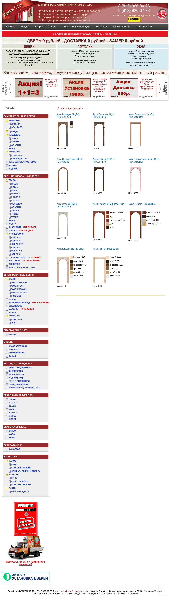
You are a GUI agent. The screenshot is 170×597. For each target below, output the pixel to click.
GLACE (12, 406)
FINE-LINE (16, 296)
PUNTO (12, 488)
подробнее (51, 96)
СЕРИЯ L (15, 247)
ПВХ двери (15, 135)
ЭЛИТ (14, 323)
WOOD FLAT (17, 286)
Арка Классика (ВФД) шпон (70, 249)
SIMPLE (12, 416)
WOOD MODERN (19, 282)
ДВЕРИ (29, 46)
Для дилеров (144, 26)
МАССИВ (21, 309)
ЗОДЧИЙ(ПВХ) (16, 377)
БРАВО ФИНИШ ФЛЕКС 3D (18, 395)
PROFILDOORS (16, 234)
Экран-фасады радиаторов (25, 387)
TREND (12, 399)
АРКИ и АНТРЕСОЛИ (19, 381)
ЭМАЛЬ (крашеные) (15, 330)
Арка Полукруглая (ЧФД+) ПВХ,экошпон (70, 160)
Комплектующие (21, 467)
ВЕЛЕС (12, 299)
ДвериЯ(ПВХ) (16, 371)
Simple (15, 210)
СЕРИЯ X (16, 240)
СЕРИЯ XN (16, 251)
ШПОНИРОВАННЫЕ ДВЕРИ (19, 275)
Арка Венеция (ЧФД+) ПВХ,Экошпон (68, 115)
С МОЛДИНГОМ (19, 158)
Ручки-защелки (20, 491)
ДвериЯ (13, 165)
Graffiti (16, 207)
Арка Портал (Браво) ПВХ (142, 204)
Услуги (24, 26)
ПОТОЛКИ (85, 46)
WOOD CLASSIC (19, 292)
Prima (14, 187)
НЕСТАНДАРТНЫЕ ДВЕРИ (18, 363)
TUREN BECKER (25, 257)
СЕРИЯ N (16, 237)
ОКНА (140, 46)
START (14, 138)
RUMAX (12, 312)
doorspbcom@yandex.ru (71, 591)
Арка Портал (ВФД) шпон (106, 249)
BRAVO (12, 431)
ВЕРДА (14, 131)
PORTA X (13, 412)
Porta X (15, 194)
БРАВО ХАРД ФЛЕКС (15, 427)
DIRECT (12, 419)
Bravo (15, 184)
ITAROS (12, 461)
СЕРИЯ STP (17, 244)
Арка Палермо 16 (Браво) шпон (109, 204)
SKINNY (15, 141)
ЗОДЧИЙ (13, 168)
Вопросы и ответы (45, 26)
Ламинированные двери (19, 116)
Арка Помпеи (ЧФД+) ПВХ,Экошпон (103, 160)
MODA (12, 434)
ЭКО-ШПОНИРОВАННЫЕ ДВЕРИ (21, 176)
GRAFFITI (16, 145)
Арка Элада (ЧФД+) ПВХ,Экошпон (67, 205)
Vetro (14, 217)
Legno (15, 200)
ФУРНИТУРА (10, 456)
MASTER (13, 402)
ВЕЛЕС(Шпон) (16, 374)
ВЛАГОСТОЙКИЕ (13, 445)
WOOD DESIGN (18, 289)
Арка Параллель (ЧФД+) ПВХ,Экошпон (141, 115)
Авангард (16, 127)
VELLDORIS (24, 261)
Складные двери (18, 384)
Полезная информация (75, 26)
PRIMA (12, 437)
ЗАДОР (12, 224)
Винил (12, 356)
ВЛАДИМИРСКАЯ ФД (29, 302)
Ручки (14, 464)
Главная (10, 26)
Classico (16, 204)
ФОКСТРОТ (14, 120)
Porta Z (15, 197)
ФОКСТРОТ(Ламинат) (20, 367)
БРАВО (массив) (18, 346)
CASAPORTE (23, 227)
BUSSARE (14, 474)
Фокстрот (14, 264)
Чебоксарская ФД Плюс (22, 267)
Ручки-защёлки (20, 481)
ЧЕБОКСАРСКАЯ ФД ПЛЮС (22, 162)
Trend (14, 214)
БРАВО (12, 180)
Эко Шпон (14, 349)
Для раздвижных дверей (26, 471)
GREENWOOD (15, 306)
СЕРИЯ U (16, 254)
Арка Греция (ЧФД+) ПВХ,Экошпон (103, 115)
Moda (14, 190)
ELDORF (21, 230)
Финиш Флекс (16, 353)
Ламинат (16, 124)
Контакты (101, 26)
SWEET (12, 409)
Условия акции (121, 26)
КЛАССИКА (17, 155)
